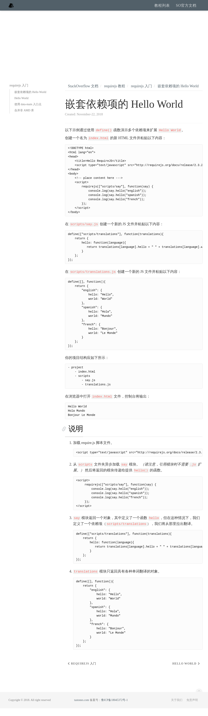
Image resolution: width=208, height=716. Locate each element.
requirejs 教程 (114, 94)
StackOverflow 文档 (83, 94)
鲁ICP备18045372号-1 (114, 707)
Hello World (21, 105)
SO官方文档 (186, 9)
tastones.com (81, 707)
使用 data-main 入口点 (27, 112)
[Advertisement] (104, 48)
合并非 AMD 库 (24, 118)
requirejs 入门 (141, 94)
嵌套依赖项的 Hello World (30, 99)
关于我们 (176, 707)
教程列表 (162, 9)
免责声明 (192, 707)
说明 (72, 436)
